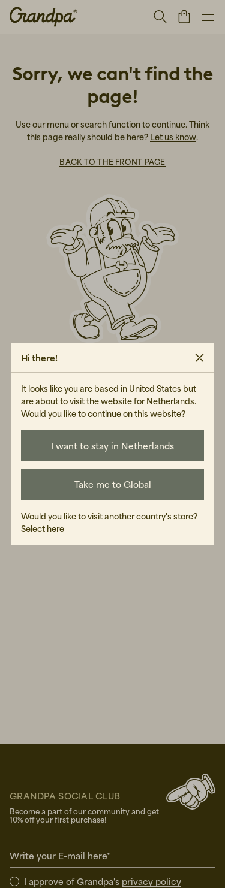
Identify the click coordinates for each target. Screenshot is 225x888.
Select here (42, 529)
